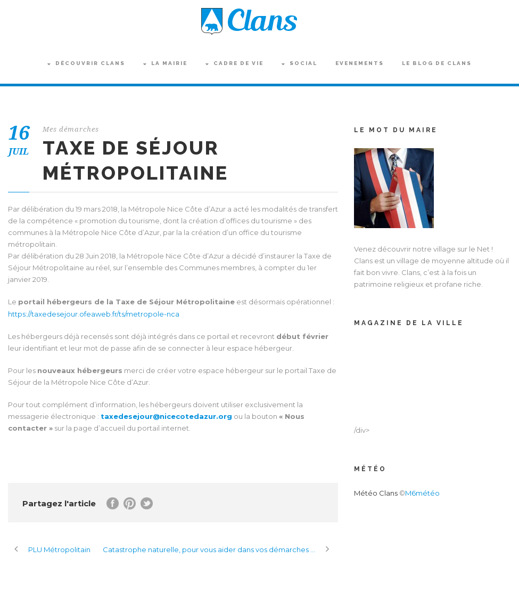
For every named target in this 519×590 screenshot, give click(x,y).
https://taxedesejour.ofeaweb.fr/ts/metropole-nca (93, 314)
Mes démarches (71, 129)
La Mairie (165, 63)
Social (299, 63)
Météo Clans (376, 493)
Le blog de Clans (437, 63)
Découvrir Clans (86, 63)
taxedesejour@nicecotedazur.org (166, 416)
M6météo (422, 493)
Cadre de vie (234, 63)
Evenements (359, 63)
